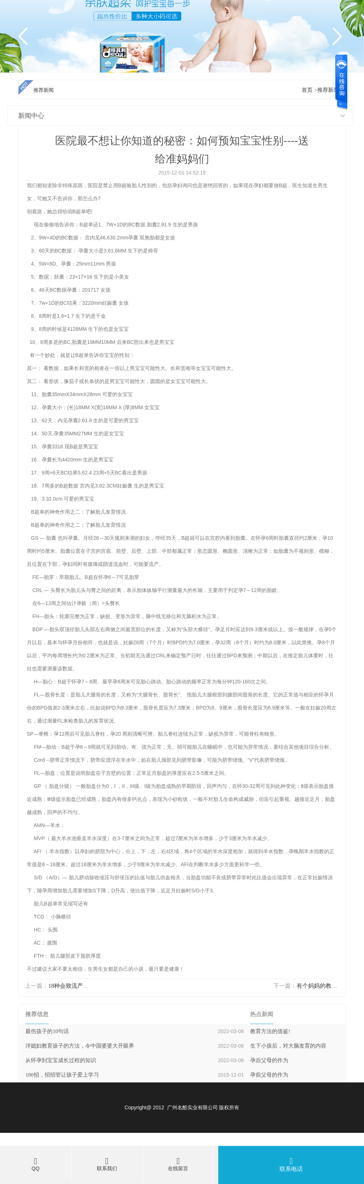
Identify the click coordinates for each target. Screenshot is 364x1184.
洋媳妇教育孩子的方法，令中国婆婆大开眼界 (79, 1046)
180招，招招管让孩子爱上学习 (62, 1075)
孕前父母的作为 (269, 1075)
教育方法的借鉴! (270, 1031)
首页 (307, 90)
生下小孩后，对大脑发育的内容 (288, 1046)
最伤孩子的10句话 (47, 1031)
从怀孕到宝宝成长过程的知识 (60, 1060)
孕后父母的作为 (269, 1060)
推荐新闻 (328, 90)
